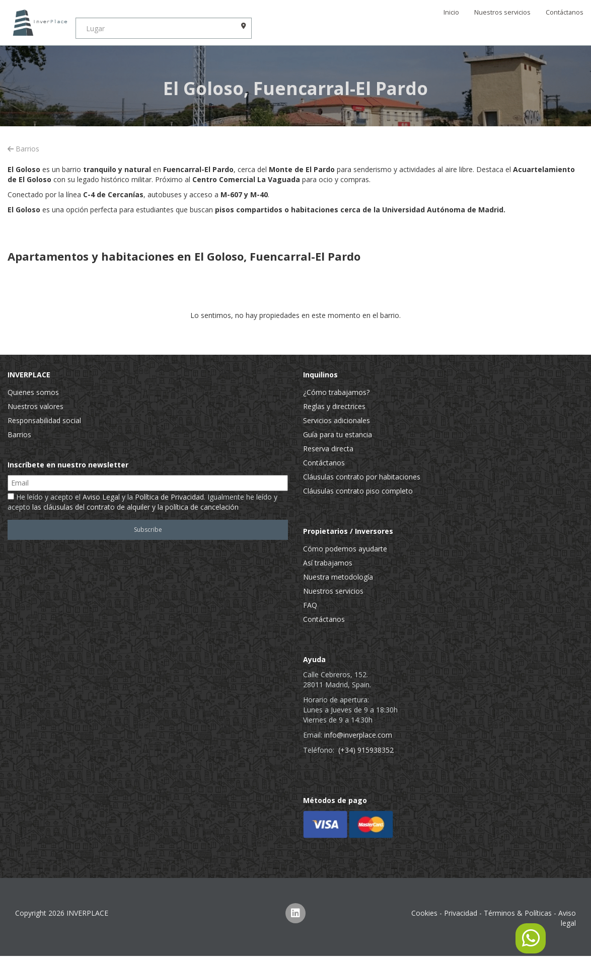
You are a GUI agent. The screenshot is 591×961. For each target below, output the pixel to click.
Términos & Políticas (518, 913)
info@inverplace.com (358, 735)
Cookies (424, 913)
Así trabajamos (327, 563)
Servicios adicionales (336, 420)
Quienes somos (33, 392)
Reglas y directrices (334, 406)
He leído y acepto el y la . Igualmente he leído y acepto (142, 502)
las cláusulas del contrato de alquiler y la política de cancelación (135, 507)
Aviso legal (567, 918)
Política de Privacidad (169, 497)
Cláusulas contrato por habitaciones (361, 477)
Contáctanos (564, 12)
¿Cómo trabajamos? (336, 392)
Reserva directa (328, 448)
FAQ (310, 605)
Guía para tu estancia (337, 434)
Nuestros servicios (502, 12)
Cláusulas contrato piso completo (358, 491)
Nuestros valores (35, 406)
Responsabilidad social (44, 420)
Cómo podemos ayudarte (345, 548)
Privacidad (460, 913)
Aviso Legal (101, 497)
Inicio (451, 12)
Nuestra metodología (338, 577)
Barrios (23, 148)
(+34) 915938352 (366, 750)
